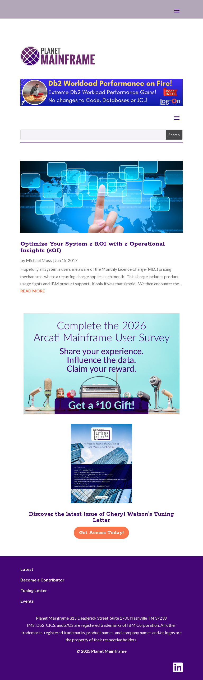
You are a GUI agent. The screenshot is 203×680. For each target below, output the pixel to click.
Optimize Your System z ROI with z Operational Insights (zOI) (92, 247)
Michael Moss (39, 260)
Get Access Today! (101, 533)
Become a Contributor (42, 579)
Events (27, 600)
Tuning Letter (33, 590)
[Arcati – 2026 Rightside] (101, 412)
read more (32, 290)
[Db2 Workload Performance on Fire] (101, 103)
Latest (26, 569)
